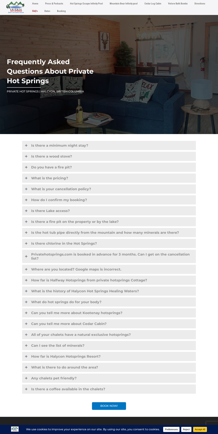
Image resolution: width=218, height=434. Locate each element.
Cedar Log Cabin (152, 3)
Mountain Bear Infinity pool (124, 3)
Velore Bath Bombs (178, 3)
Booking (61, 11)
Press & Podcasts (54, 3)
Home (35, 3)
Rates (47, 11)
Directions (199, 3)
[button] (109, 145)
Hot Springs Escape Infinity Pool (86, 3)
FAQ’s (35, 11)
